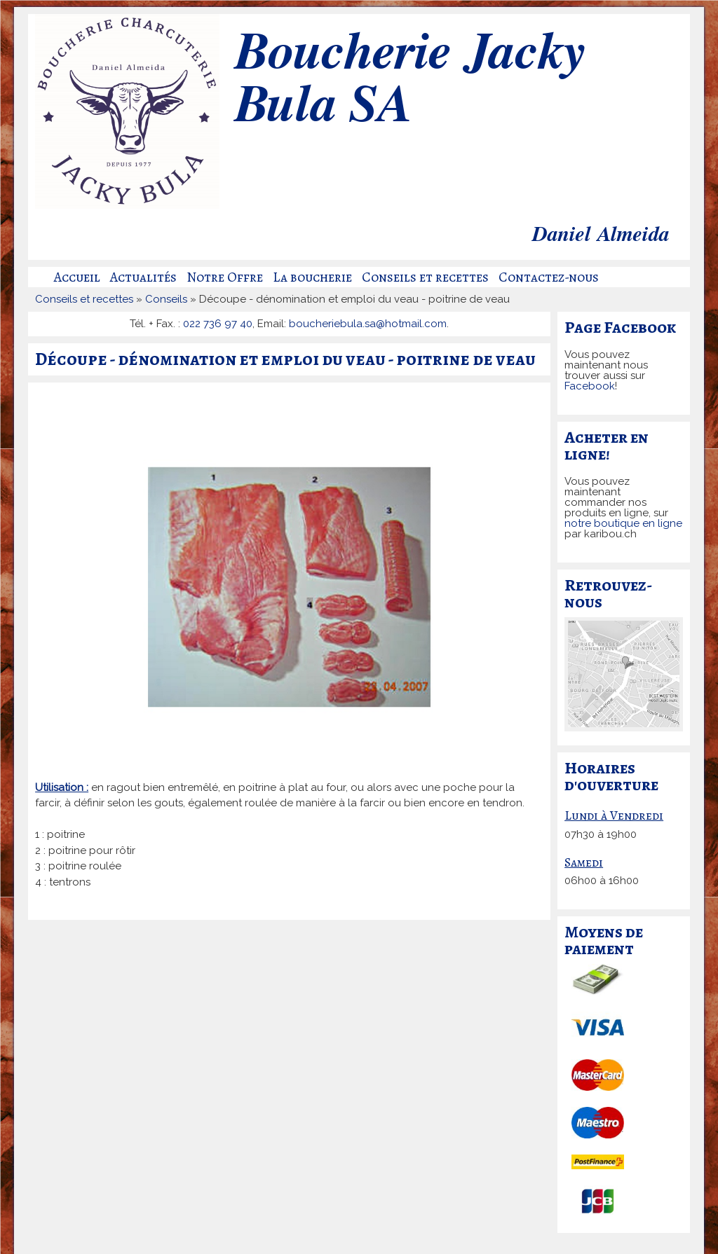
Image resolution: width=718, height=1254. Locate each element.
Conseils (166, 299)
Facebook (589, 386)
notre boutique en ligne (623, 523)
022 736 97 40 (217, 323)
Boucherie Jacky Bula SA (408, 80)
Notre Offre (225, 277)
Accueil (77, 277)
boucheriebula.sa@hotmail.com (368, 323)
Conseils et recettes (425, 277)
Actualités (143, 277)
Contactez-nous (549, 277)
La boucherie (312, 277)
